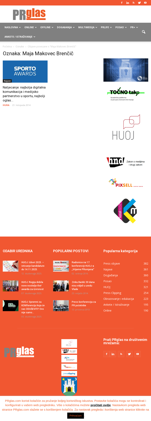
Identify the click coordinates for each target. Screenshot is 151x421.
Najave (7, 81)
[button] (143, 32)
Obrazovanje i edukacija (118, 299)
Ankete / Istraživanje (20, 36)
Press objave (111, 263)
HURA (6, 105)
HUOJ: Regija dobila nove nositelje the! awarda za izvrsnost (32, 286)
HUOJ (106, 287)
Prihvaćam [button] (76, 415)
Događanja (66, 27)
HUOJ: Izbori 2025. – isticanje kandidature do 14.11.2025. (32, 266)
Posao (121, 27)
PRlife (106, 27)
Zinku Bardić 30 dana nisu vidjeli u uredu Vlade (83, 286)
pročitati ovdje (101, 405)
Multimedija (87, 27)
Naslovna (13, 27)
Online (30, 27)
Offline (46, 27)
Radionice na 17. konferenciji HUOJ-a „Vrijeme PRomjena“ (83, 266)
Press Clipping (112, 293)
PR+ (134, 27)
